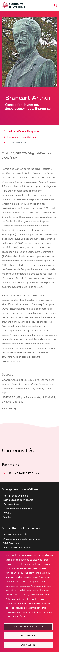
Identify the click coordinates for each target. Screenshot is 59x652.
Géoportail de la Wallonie (17, 509)
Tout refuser (28, 635)
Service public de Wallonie (18, 500)
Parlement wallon (13, 504)
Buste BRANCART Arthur (24, 473)
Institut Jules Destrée (15, 535)
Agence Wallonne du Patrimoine (21, 539)
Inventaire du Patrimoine (17, 547)
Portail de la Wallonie (15, 496)
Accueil (8, 131)
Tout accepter (28, 644)
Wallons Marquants (28, 131)
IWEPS (7, 513)
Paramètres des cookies (28, 626)
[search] (55, 5)
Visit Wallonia (11, 543)
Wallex (7, 517)
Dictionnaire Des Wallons (21, 137)
